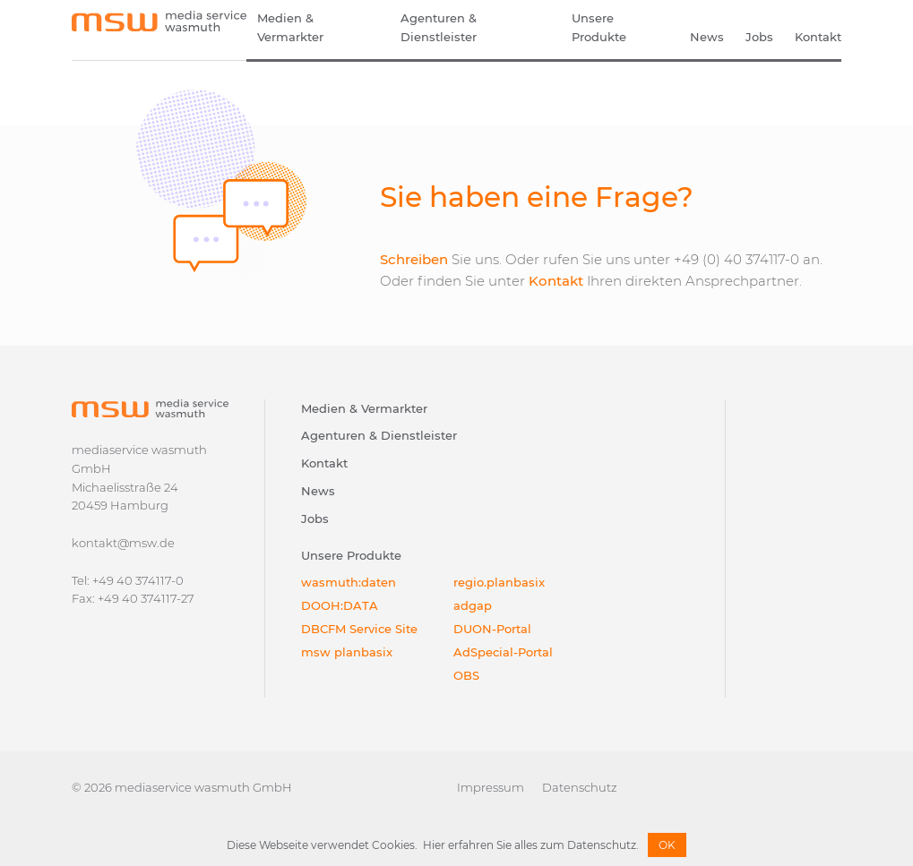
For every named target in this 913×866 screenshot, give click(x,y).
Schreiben (414, 259)
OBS (466, 675)
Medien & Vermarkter (290, 27)
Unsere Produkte (599, 27)
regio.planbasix (499, 582)
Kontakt (818, 37)
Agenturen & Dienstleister (439, 27)
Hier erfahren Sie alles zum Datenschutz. (531, 845)
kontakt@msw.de (123, 543)
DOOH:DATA (339, 605)
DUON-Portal (492, 629)
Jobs (759, 37)
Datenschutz (579, 787)
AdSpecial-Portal (503, 652)
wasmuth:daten (348, 582)
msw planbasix (346, 652)
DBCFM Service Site (359, 629)
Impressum (490, 787)
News (707, 37)
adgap (472, 605)
